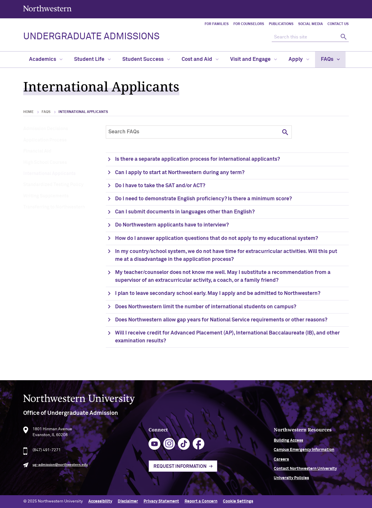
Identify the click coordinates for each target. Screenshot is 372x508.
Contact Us (338, 24)
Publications (281, 24)
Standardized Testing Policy (53, 184)
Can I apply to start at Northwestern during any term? (179, 172)
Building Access (288, 443)
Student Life (92, 59)
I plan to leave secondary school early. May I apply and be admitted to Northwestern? (217, 293)
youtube (154, 446)
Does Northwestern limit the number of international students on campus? (205, 306)
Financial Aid (37, 151)
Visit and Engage (253, 59)
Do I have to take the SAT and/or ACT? (160, 185)
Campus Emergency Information (304, 452)
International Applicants (49, 173)
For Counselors (248, 24)
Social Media (310, 24)
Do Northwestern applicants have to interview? (172, 225)
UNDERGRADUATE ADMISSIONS (91, 36)
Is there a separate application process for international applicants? (197, 159)
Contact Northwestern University (305, 471)
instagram (169, 446)
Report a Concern (201, 501)
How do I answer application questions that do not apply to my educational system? (216, 238)
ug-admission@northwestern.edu (60, 467)
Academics (45, 59)
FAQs (330, 59)
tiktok (184, 446)
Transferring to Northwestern (54, 207)
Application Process (45, 140)
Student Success (146, 59)
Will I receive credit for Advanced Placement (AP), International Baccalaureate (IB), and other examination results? (227, 337)
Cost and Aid (200, 59)
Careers (281, 462)
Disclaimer (128, 501)
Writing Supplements (46, 196)
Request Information (180, 469)
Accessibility (100, 501)
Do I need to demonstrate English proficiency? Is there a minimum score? (203, 198)
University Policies (291, 481)
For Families (217, 24)
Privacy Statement (161, 501)
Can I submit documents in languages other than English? (185, 212)
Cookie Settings (238, 501)
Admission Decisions (45, 128)
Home (28, 112)
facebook (199, 446)
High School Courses (45, 162)
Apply (299, 59)
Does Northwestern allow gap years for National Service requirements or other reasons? (221, 320)
